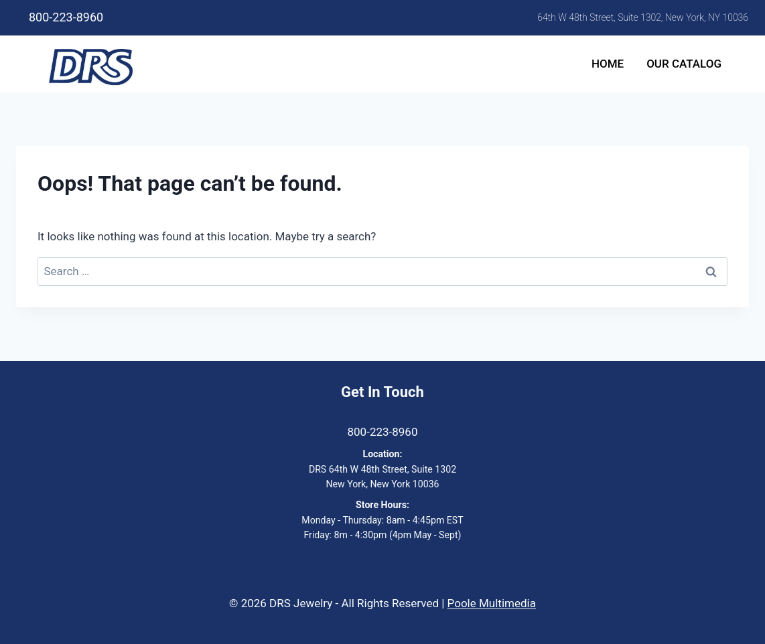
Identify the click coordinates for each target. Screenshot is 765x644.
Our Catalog (683, 63)
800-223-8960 (66, 17)
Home (608, 63)
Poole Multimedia (491, 603)
